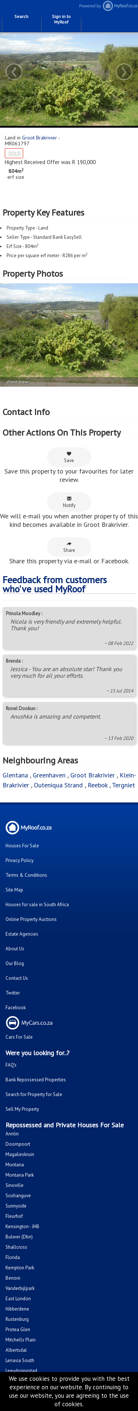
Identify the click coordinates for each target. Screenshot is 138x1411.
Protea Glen (18, 1329)
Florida (13, 1257)
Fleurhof (14, 1216)
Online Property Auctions (31, 919)
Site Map (14, 890)
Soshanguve (18, 1195)
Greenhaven (49, 775)
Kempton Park (20, 1268)
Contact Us (17, 978)
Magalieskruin (20, 1154)
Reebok (97, 785)
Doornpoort (18, 1144)
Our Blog (15, 963)
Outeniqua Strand (58, 785)
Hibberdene (17, 1309)
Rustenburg (17, 1319)
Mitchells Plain (21, 1340)
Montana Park (20, 1175)
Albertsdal (16, 1350)
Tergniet (123, 785)
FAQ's (11, 1065)
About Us (15, 949)
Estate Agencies (22, 934)
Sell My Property (22, 1109)
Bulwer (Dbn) (19, 1237)
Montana (15, 1165)
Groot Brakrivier (39, 137)
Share (69, 547)
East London (18, 1298)
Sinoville (15, 1185)
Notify (69, 502)
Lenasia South (20, 1360)
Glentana (15, 775)
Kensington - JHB (22, 1226)
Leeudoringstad (21, 1371)
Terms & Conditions (26, 875)
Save (69, 457)
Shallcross (16, 1247)
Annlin (12, 1134)
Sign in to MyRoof (61, 19)
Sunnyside (16, 1206)
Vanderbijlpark (20, 1288)
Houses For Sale (22, 846)
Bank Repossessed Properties (36, 1080)
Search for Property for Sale (34, 1094)
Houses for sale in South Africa (37, 904)
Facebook (16, 1007)
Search (21, 16)
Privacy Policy (19, 860)
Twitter (13, 993)
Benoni (13, 1278)
